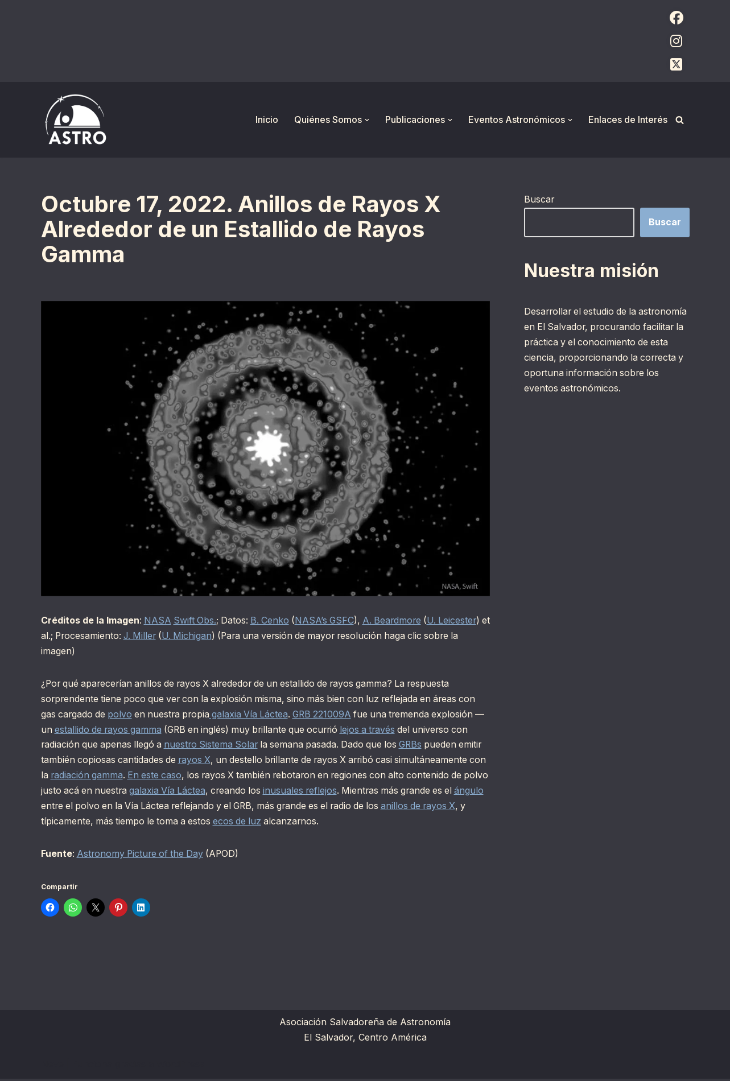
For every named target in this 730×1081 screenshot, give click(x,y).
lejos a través (390, 730)
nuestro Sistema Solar (235, 746)
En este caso (252, 777)
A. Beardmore (398, 620)
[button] (367, 120)
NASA (158, 620)
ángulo (172, 808)
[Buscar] (679, 119)
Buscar (539, 199)
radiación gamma (183, 777)
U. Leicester (460, 620)
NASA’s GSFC (329, 620)
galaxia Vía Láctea (255, 715)
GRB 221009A (330, 715)
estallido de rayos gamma (121, 730)
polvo (122, 715)
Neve (52, 1066)
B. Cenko (272, 620)
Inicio (266, 119)
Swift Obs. (196, 620)
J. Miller (154, 636)
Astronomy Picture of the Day (142, 855)
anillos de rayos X (132, 823)
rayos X (223, 761)
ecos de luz (385, 823)
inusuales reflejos (430, 792)
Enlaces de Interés (627, 119)
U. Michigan (202, 636)
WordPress (180, 1066)
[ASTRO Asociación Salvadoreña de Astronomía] (75, 119)
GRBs (440, 746)
